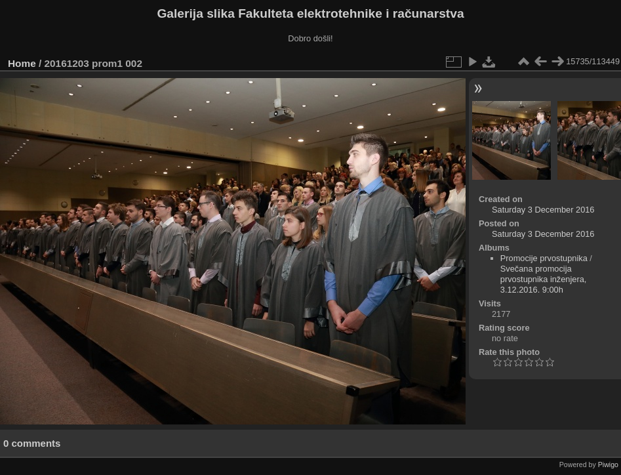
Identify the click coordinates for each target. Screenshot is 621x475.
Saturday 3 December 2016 (543, 210)
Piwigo (608, 464)
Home (22, 63)
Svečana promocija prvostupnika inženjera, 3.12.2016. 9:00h (543, 279)
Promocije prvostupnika (544, 258)
